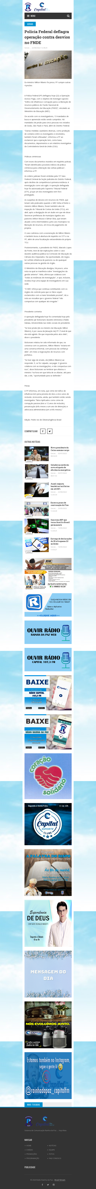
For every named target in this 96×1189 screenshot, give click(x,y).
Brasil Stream (60, 1180)
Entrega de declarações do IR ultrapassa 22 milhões (61, 541)
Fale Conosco (55, 1158)
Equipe (52, 1150)
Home (28, 1145)
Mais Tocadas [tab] (33, 1104)
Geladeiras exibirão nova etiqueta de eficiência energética (60, 467)
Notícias (52, 1145)
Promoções (31, 1154)
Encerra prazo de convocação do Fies (59, 504)
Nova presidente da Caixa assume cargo (60, 448)
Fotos (51, 1154)
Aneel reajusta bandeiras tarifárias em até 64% (60, 486)
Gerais (27, 48)
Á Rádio (29, 1150)
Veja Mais (63, 1130)
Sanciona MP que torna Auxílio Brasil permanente (60, 522)
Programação (32, 1158)
